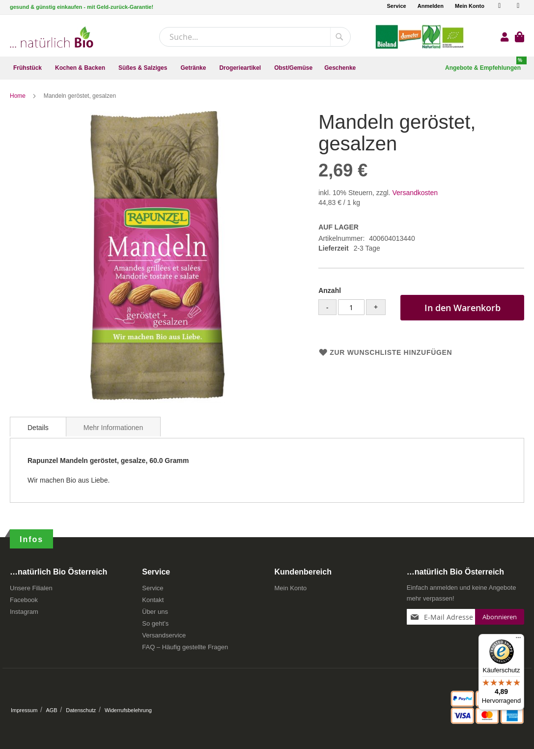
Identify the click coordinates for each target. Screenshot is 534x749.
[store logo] (51, 37)
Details (38, 428)
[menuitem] (28, 68)
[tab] (38, 426)
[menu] (267, 68)
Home (18, 95)
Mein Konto (469, 6)
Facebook (24, 600)
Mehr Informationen (113, 428)
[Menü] (518, 640)
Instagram (24, 611)
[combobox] (255, 37)
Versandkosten (415, 193)
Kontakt (153, 600)
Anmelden (431, 6)
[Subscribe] (499, 617)
